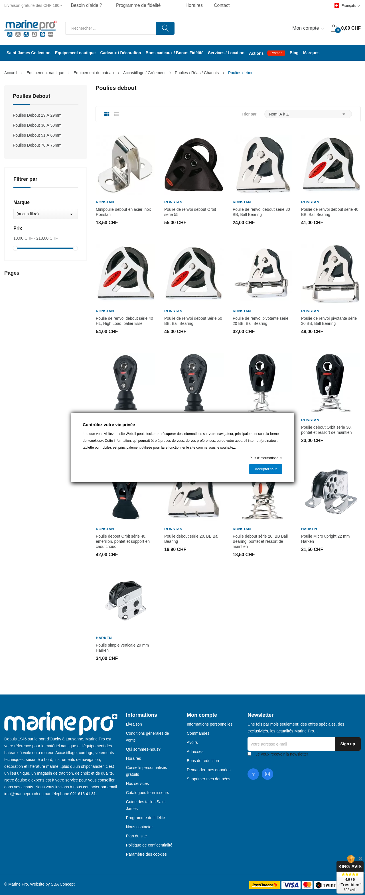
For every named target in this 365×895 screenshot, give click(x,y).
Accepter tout (266, 469)
